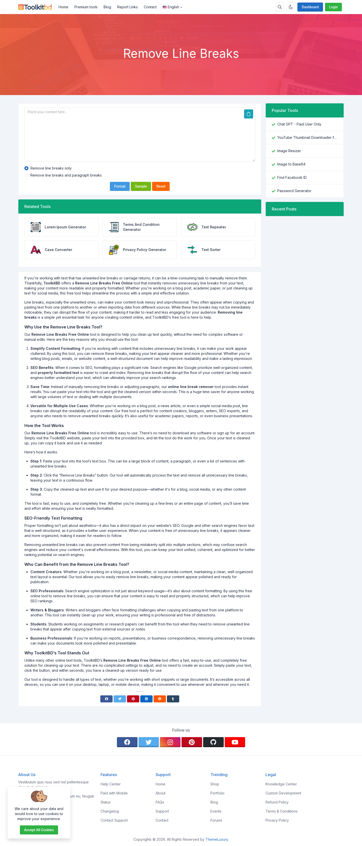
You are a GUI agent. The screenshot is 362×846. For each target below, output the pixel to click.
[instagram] (170, 742)
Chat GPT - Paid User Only (299, 124)
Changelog (110, 811)
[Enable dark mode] (290, 7)
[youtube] (235, 742)
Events (215, 811)
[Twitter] (120, 698)
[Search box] (279, 7)
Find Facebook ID (292, 177)
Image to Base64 (291, 164)
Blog (107, 7)
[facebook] (127, 742)
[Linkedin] (146, 698)
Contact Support (114, 820)
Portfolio (217, 793)
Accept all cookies (39, 830)
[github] (213, 742)
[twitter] (149, 742)
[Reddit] (160, 698)
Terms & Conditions (281, 811)
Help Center (111, 784)
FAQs (160, 802)
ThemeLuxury (216, 839)
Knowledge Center (281, 784)
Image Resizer (289, 151)
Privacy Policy (277, 820)
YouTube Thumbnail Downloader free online (307, 137)
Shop (214, 784)
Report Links (127, 7)
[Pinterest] (133, 698)
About (160, 793)
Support (162, 811)
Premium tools (86, 7)
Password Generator (294, 191)
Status (106, 802)
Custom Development (283, 793)
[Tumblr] (173, 698)
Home (63, 7)
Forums (216, 820)
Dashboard (310, 7)
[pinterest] (192, 742)
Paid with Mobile (114, 793)
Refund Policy (277, 802)
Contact (150, 7)
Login (333, 7)
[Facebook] (106, 698)
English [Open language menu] (171, 7)
